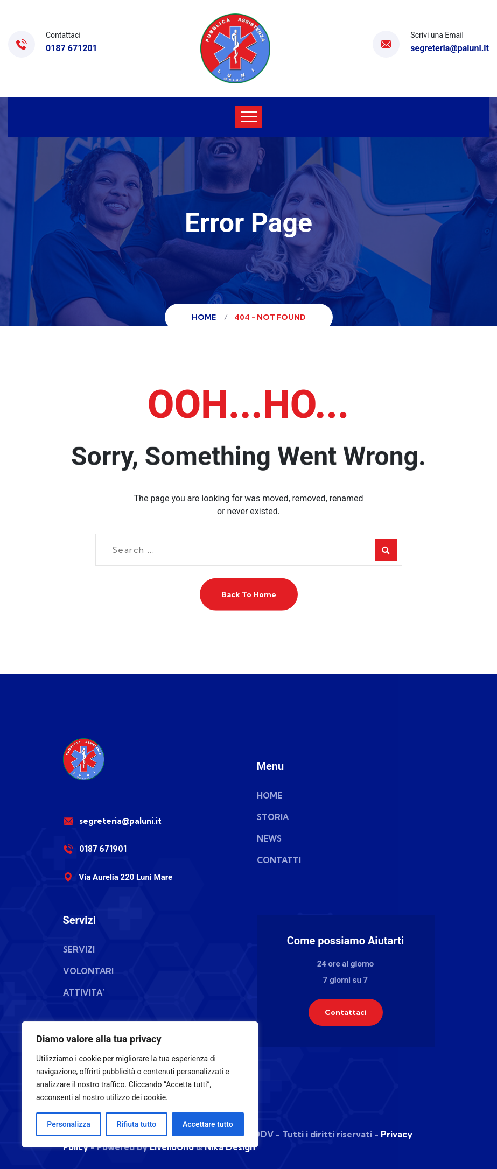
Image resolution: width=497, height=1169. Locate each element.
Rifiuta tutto (137, 1124)
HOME (269, 795)
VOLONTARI (88, 971)
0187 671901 (103, 849)
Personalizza (68, 1124)
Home (205, 317)
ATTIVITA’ (83, 993)
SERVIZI (79, 949)
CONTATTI (279, 860)
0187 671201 (71, 48)
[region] (140, 1084)
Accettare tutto (208, 1124)
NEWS (269, 839)
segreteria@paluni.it (449, 48)
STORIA (273, 817)
